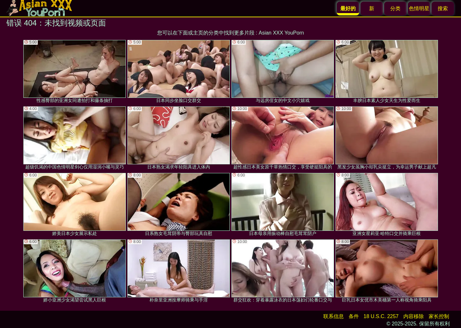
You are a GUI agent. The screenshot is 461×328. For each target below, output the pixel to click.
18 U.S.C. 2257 (381, 316)
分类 (395, 8)
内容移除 (413, 316)
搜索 (443, 8)
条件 (354, 316)
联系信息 (333, 316)
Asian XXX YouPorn (281, 32)
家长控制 (439, 316)
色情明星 (419, 8)
